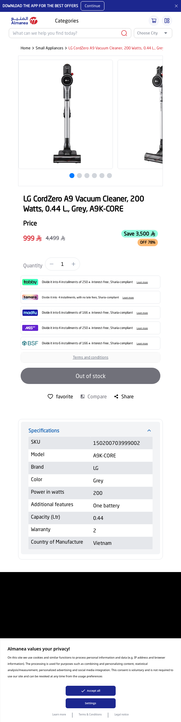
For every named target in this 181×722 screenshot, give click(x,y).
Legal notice (121, 714)
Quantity (33, 265)
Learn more (59, 714)
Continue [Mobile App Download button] (92, 5)
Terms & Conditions (90, 714)
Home (26, 48)
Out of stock (91, 375)
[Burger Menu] (167, 20)
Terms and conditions (90, 357)
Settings (90, 703)
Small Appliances (49, 48)
